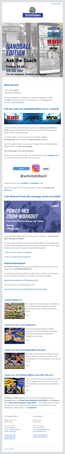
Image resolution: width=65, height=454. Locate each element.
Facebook (35, 183)
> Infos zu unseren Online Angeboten (17, 257)
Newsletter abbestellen (9, 449)
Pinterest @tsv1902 (9, 439)
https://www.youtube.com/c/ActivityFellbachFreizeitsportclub (25, 289)
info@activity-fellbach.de (43, 429)
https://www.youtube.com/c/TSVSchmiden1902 (21, 280)
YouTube (24, 183)
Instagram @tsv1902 (10, 437)
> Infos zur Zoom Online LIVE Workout (18, 252)
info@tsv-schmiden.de (15, 429)
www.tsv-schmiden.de (10, 431)
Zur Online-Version (56, 3)
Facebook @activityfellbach (40, 435)
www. (34, 431)
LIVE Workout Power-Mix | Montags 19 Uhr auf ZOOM (32, 196)
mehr (27, 315)
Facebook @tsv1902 (10, 435)
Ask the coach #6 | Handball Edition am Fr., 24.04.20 (31, 109)
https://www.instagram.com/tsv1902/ (22, 403)
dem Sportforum (18, 102)
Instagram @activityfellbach (40, 437)
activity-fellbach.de (41, 431)
